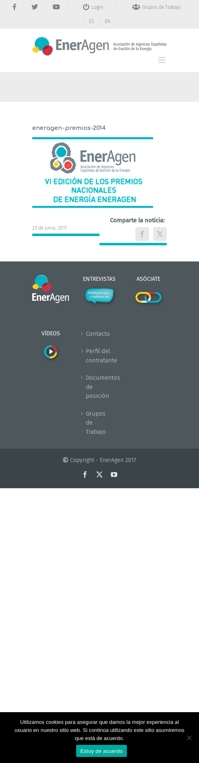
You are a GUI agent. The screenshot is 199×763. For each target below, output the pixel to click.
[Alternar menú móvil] (162, 60)
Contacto (98, 333)
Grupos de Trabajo (96, 422)
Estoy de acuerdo (101, 751)
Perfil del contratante (100, 355)
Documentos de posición (100, 386)
